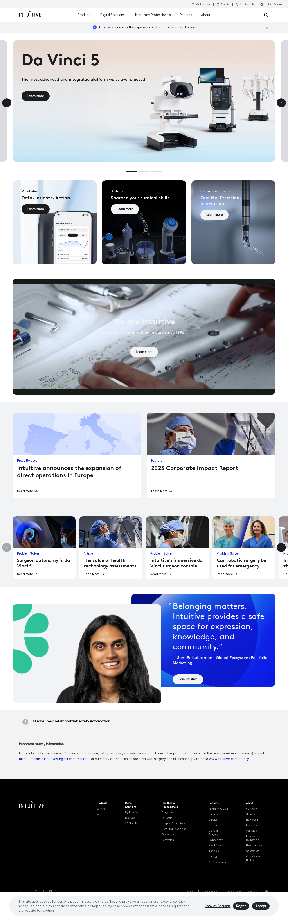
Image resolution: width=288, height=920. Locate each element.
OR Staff (167, 817)
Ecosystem (168, 839)
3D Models (131, 823)
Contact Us (252, 851)
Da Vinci (101, 808)
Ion (98, 814)
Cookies (190, 891)
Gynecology (216, 839)
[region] (144, 906)
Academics (168, 834)
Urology (213, 856)
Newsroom (252, 819)
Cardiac (213, 819)
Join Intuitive (188, 679)
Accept (260, 906)
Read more (25, 491)
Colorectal (215, 825)
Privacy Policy (210, 891)
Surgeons (167, 812)
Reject (241, 906)
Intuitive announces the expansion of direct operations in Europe (147, 27)
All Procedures (217, 862)
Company (251, 808)
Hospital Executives (173, 823)
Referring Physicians (174, 828)
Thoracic (214, 851)
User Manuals (254, 845)
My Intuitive (132, 812)
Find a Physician (218, 808)
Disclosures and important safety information (71, 721)
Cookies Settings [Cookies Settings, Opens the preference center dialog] (217, 906)
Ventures (251, 830)
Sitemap (252, 891)
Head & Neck (216, 845)
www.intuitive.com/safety (229, 759)
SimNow (130, 817)
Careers (251, 814)
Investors (251, 825)
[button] (131, 171)
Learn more (35, 96)
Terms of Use (233, 891)
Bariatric (214, 814)
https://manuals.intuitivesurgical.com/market (53, 759)
